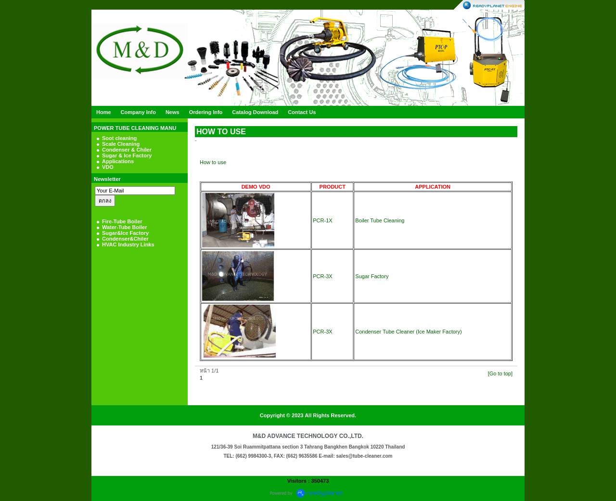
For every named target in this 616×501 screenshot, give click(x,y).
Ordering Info (206, 112)
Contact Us (302, 112)
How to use (213, 162)
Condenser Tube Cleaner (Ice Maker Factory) (408, 331)
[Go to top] (500, 373)
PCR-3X (322, 276)
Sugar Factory (371, 276)
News (173, 112)
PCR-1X (322, 220)
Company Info (138, 112)
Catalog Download (255, 112)
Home (103, 112)
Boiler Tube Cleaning (379, 220)
